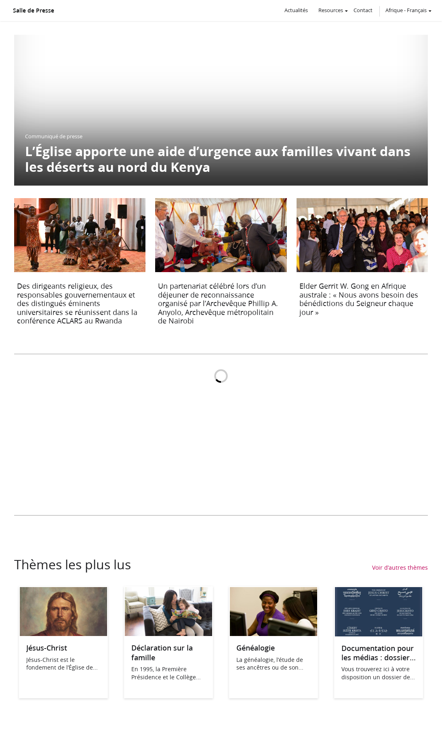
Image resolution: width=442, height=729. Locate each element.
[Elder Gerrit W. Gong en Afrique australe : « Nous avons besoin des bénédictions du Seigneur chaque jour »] (362, 264)
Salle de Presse (33, 10)
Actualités (296, 10)
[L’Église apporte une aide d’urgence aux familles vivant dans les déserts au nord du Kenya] (221, 110)
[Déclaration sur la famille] (168, 633)
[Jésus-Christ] (63, 633)
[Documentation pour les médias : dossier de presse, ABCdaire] (378, 633)
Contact (363, 10)
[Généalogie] (273, 633)
